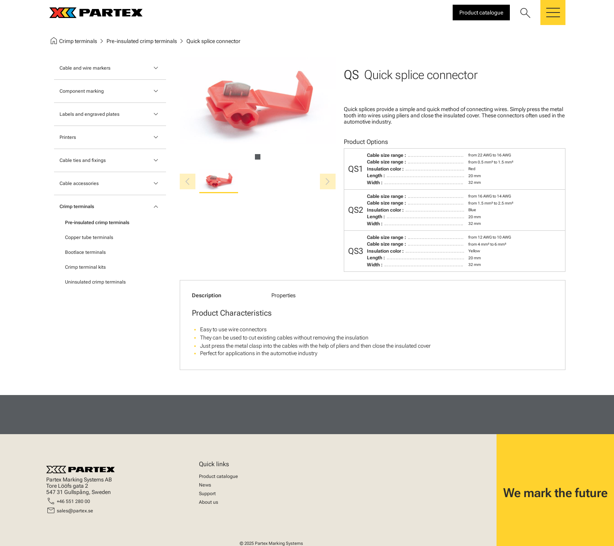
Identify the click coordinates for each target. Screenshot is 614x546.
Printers (68, 137)
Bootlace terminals (85, 252)
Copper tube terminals (89, 237)
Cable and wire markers (85, 68)
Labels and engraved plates (89, 114)
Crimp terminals (77, 206)
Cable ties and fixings (83, 160)
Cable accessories (79, 183)
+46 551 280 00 (73, 501)
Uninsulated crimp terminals (95, 282)
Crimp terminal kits (85, 267)
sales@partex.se (75, 511)
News (205, 485)
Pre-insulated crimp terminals (97, 222)
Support (207, 493)
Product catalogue (218, 476)
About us (208, 502)
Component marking (82, 91)
